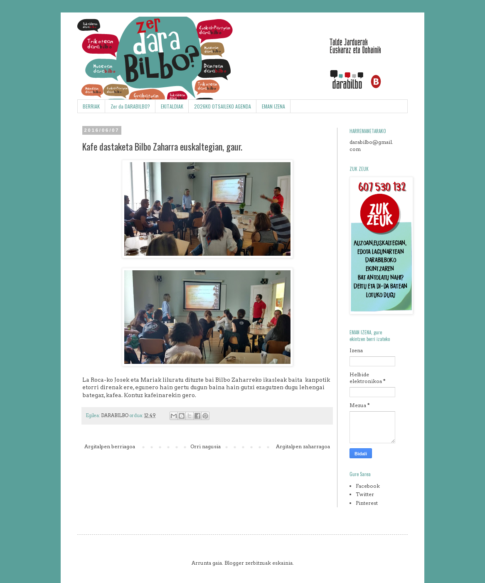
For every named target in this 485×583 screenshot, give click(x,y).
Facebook (368, 486)
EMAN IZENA (273, 106)
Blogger (234, 563)
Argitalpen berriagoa (109, 446)
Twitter (365, 494)
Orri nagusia (205, 446)
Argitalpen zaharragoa (303, 446)
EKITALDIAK (172, 106)
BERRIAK (91, 106)
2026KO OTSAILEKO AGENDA (222, 106)
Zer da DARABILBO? (130, 106)
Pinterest (367, 503)
